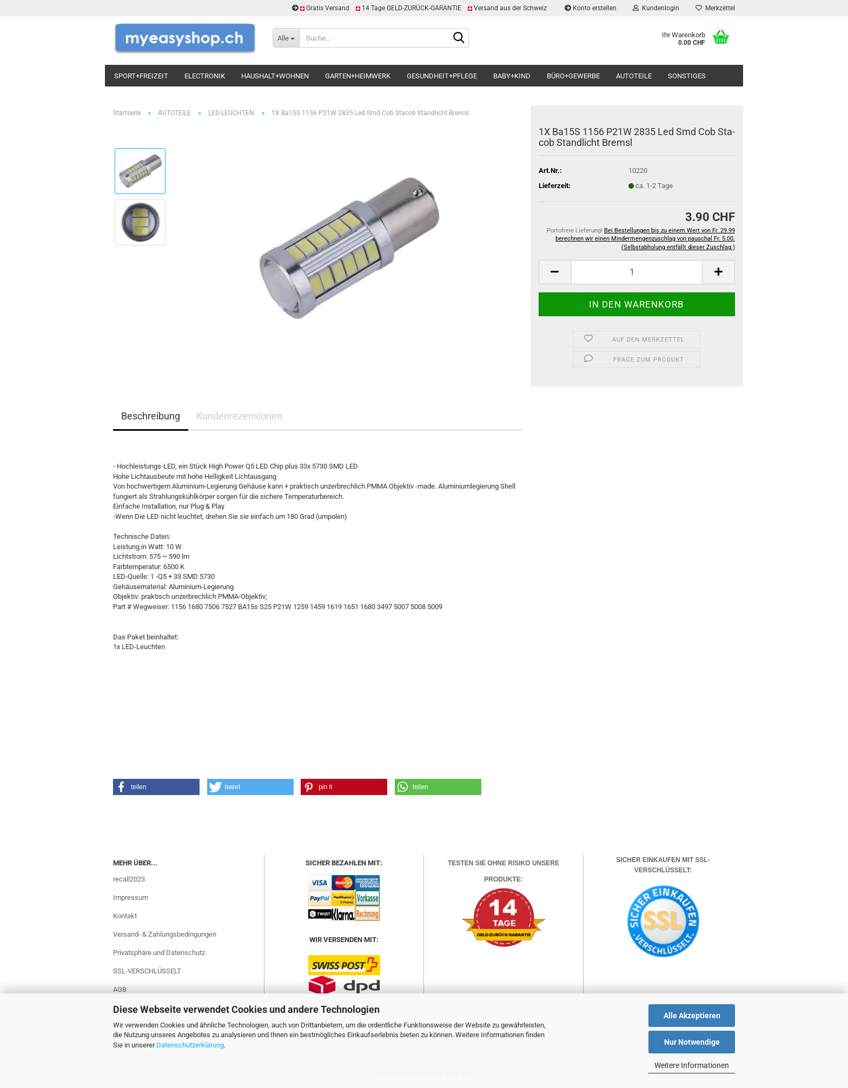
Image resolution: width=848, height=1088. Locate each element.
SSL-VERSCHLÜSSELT (147, 971)
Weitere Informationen (691, 1065)
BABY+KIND (512, 76)
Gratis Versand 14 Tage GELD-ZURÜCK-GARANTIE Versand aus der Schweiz (420, 8)
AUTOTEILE (634, 76)
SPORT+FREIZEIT (141, 76)
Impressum (130, 897)
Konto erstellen (591, 8)
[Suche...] (286, 38)
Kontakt (125, 916)
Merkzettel (715, 8)
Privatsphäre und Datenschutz (159, 953)
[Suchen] (458, 38)
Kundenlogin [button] (656, 8)
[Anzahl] (637, 272)
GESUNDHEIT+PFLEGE (442, 76)
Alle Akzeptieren (692, 1015)
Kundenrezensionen (239, 416)
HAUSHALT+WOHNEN (275, 76)
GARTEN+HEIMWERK (357, 76)
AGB (120, 989)
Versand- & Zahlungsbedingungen (164, 934)
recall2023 (129, 879)
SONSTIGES (687, 76)
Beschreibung (150, 416)
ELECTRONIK (204, 76)
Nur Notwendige (692, 1042)
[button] (555, 272)
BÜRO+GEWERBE (573, 76)
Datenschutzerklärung (190, 1045)
